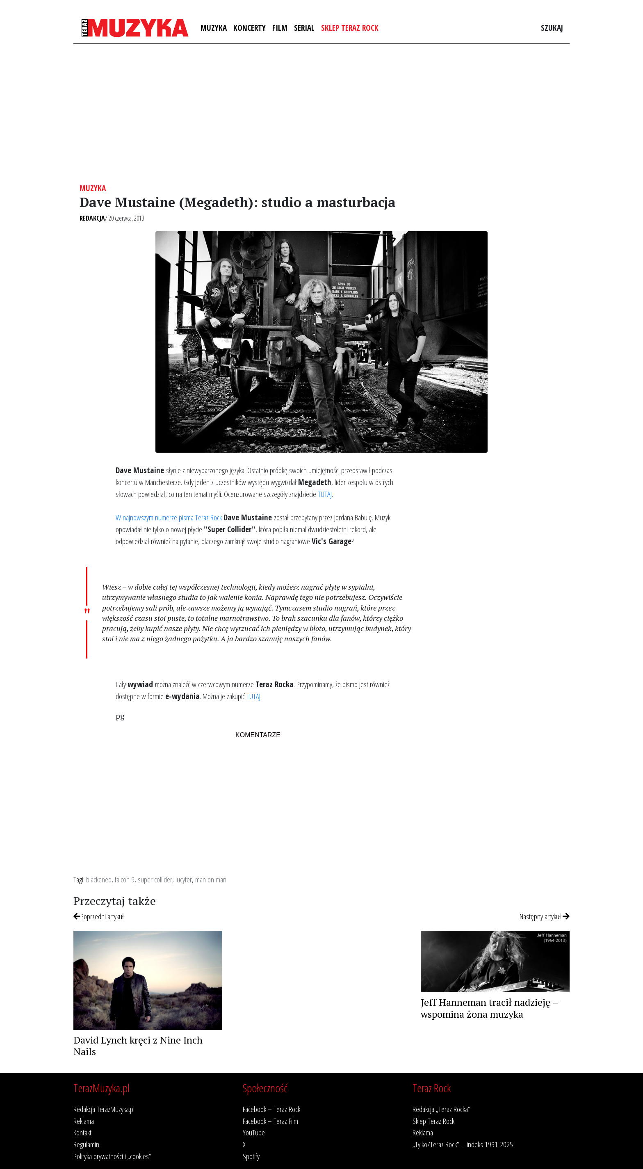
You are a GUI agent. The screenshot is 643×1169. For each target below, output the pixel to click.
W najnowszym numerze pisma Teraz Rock (169, 517)
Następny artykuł (545, 916)
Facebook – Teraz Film (270, 1120)
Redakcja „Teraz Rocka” (441, 1108)
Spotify (251, 1156)
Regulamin (86, 1144)
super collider (155, 879)
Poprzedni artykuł (98, 916)
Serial (304, 27)
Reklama (83, 1120)
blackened (99, 879)
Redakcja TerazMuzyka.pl (104, 1108)
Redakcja (92, 218)
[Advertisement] (321, 113)
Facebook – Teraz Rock (271, 1108)
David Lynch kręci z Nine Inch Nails (138, 1045)
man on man (210, 879)
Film (279, 27)
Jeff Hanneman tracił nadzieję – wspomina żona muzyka (490, 1008)
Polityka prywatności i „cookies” (112, 1156)
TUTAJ (325, 493)
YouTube (254, 1132)
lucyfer (184, 879)
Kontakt (82, 1132)
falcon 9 (125, 879)
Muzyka (214, 27)
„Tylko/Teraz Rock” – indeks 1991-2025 (463, 1144)
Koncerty (249, 27)
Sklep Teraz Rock (350, 27)
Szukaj (552, 27)
